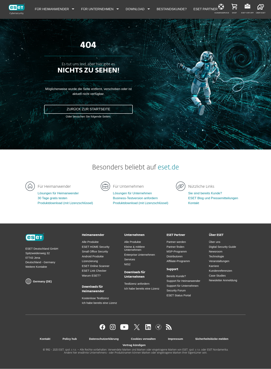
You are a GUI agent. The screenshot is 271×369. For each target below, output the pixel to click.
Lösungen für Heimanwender (58, 193)
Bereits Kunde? (176, 276)
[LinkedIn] (148, 328)
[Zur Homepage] (34, 237)
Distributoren (175, 256)
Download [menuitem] (135, 9)
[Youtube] (124, 328)
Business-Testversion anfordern (135, 198)
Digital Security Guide (222, 246)
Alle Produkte (90, 241)
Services (129, 259)
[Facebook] (102, 328)
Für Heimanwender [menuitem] (52, 9)
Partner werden (176, 241)
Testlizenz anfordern (136, 283)
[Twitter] (137, 328)
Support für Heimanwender (183, 280)
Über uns (214, 241)
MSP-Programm (177, 251)
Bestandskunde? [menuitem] (172, 9)
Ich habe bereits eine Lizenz (99, 302)
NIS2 (127, 264)
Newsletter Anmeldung (223, 280)
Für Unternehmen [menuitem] (97, 9)
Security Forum (176, 290)
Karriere (214, 266)
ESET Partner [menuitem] (205, 9)
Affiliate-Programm (178, 261)
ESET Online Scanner (95, 266)
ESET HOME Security (95, 246)
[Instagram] (113, 328)
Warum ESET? (91, 275)
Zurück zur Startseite (88, 109)
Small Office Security (95, 251)
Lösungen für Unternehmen (132, 193)
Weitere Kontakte (36, 266)
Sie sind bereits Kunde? (205, 193)
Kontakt (193, 203)
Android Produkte (93, 256)
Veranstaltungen (219, 261)
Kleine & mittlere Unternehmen (134, 248)
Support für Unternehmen (182, 285)
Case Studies (217, 275)
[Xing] (158, 328)
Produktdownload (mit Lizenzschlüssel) (65, 203)
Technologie (216, 256)
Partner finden (175, 246)
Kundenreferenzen (220, 270)
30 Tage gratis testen (52, 198)
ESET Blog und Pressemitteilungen (213, 198)
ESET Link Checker (94, 270)
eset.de (168, 167)
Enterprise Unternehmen (139, 254)
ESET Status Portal (179, 295)
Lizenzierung (90, 261)
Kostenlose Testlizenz (95, 298)
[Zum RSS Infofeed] (169, 328)
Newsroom (215, 251)
